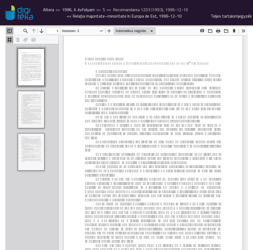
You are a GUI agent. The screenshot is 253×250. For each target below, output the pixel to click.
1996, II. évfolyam (78, 9)
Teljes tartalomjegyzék (231, 16)
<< (124, 16)
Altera (48, 9)
